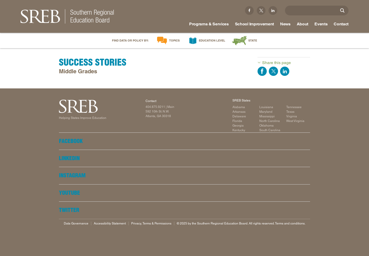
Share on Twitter (273, 71)
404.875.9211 (155, 107)
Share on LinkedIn (284, 71)
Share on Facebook (262, 71)
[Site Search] (342, 10)
